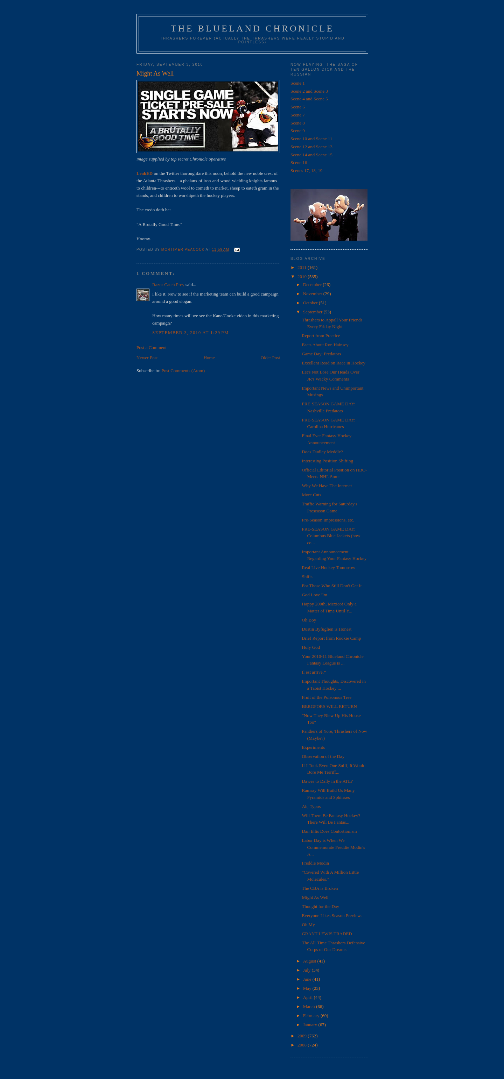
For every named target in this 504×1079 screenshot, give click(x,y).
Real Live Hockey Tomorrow (328, 567)
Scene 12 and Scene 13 (311, 146)
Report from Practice (321, 335)
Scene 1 (297, 83)
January (310, 1024)
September (313, 311)
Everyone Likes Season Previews (332, 915)
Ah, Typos (311, 806)
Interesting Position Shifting (327, 460)
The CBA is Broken (320, 888)
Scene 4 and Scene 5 (309, 98)
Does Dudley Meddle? (322, 451)
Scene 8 (297, 123)
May (308, 988)
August (310, 961)
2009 (303, 1035)
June (308, 979)
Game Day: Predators (321, 353)
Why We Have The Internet (327, 485)
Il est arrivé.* (314, 672)
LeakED (144, 173)
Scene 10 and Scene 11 (311, 138)
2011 (303, 267)
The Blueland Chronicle (252, 28)
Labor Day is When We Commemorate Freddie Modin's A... (333, 847)
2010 (303, 276)
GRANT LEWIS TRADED (327, 933)
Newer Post (147, 357)
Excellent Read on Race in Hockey (333, 362)
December (313, 284)
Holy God (311, 647)
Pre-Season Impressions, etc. (328, 520)
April (308, 997)
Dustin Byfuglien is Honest (326, 629)
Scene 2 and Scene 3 (309, 91)
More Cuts (311, 494)
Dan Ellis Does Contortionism (329, 831)
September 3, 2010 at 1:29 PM (190, 332)
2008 (303, 1045)
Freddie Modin (315, 863)
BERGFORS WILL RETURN (329, 706)
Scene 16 (298, 162)
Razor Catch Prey (168, 284)
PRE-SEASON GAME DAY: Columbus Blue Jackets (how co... (331, 535)
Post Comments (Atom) (183, 370)
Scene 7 (297, 115)
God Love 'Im (314, 594)
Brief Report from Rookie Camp (331, 638)
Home (209, 357)
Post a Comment (151, 347)
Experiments (313, 747)
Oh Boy (309, 620)
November (313, 293)
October (311, 302)
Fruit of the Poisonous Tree (326, 697)
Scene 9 (297, 130)
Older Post (270, 357)
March (309, 1006)
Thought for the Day (320, 906)
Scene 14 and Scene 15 (311, 154)
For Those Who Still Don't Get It (332, 585)
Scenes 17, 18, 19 (306, 170)
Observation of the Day (323, 756)
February (312, 1015)
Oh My (308, 924)
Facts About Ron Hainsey (325, 344)
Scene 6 (297, 106)
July (307, 970)
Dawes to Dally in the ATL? (327, 781)
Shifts (307, 576)
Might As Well (315, 897)
